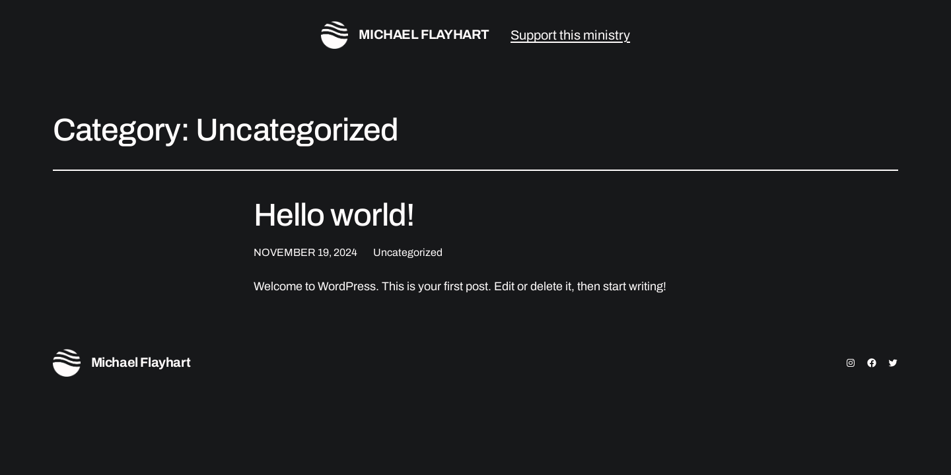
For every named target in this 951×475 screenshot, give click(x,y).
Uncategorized (407, 252)
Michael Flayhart (424, 34)
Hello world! (334, 215)
